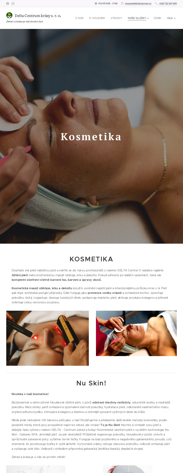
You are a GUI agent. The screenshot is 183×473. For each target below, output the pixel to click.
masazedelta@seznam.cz (138, 3)
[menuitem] (79, 18)
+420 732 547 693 (168, 3)
